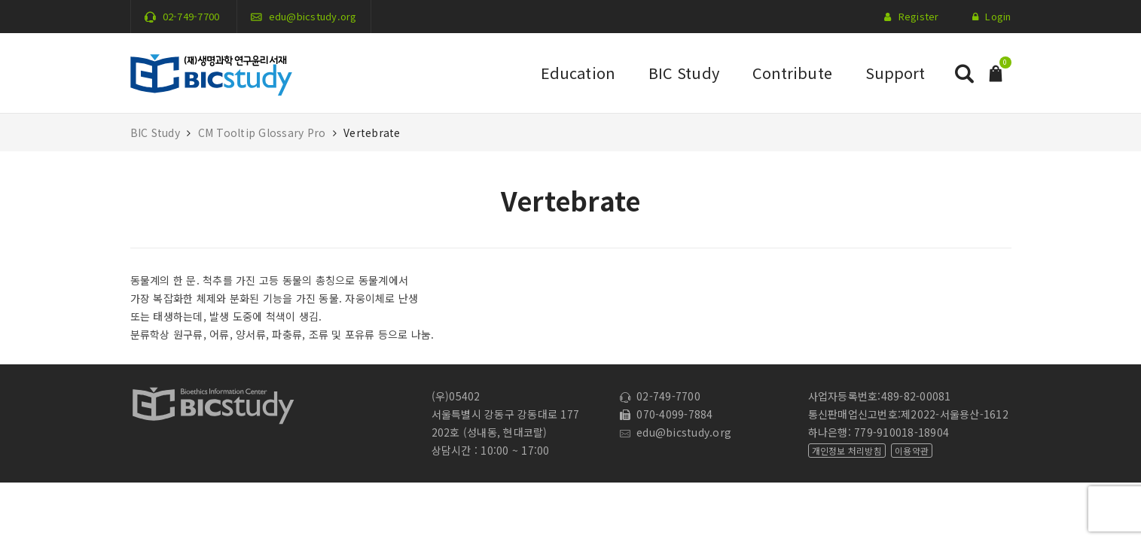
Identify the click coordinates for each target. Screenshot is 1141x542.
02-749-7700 (191, 16)
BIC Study (683, 73)
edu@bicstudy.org (313, 16)
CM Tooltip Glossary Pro (262, 132)
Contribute (792, 73)
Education (578, 73)
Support (895, 73)
